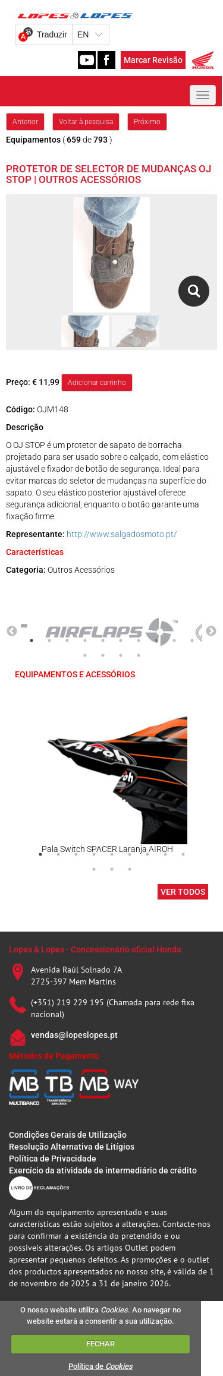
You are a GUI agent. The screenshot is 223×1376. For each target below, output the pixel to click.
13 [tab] (121, 655)
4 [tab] (85, 640)
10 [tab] (192, 640)
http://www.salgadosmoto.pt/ (122, 534)
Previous (12, 631)
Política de (100, 1366)
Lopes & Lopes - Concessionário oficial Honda (95, 949)
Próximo (147, 122)
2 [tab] (49, 640)
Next (211, 631)
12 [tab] (103, 655)
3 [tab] (67, 640)
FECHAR (100, 1343)
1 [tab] (31, 640)
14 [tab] (139, 655)
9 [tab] (174, 640)
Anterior (25, 122)
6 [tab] (121, 640)
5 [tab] (103, 640)
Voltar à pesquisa (86, 122)
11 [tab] (85, 655)
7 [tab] (139, 640)
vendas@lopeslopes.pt (74, 1035)
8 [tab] (156, 640)
